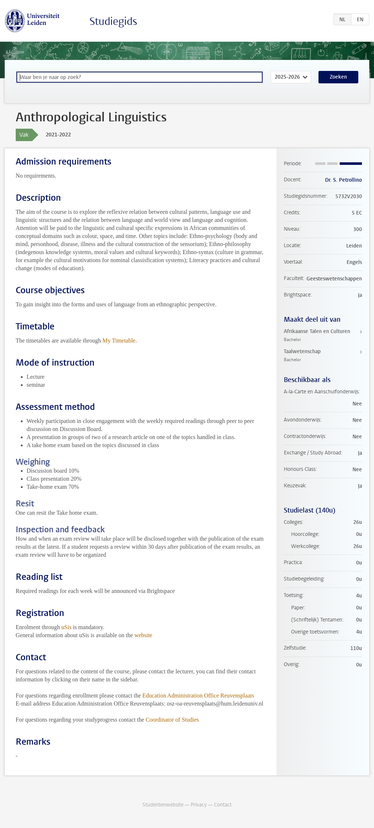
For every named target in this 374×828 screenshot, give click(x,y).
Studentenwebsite (162, 804)
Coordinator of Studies (172, 720)
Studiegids (113, 21)
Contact (223, 804)
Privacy (199, 804)
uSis (66, 627)
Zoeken (338, 76)
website (143, 635)
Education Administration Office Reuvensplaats (198, 695)
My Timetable (118, 340)
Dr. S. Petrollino (343, 180)
